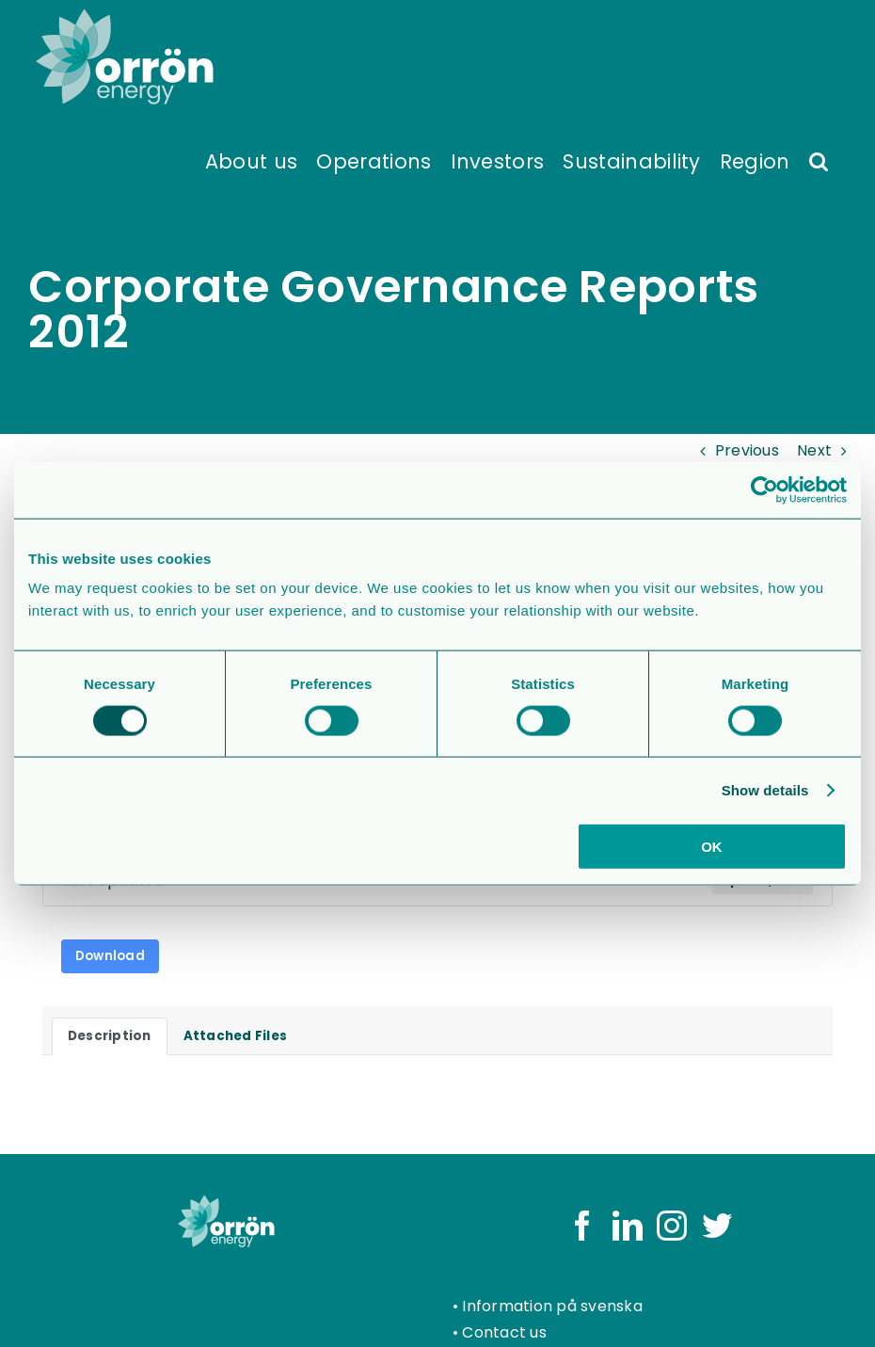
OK (712, 847)
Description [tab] (109, 1036)
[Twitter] (717, 1226)
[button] (818, 160)
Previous (747, 450)
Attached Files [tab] (235, 1036)
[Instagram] (672, 1226)
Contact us (504, 1332)
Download (110, 956)
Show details (765, 789)
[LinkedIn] (627, 1226)
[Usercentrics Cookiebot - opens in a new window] (764, 489)
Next (814, 450)
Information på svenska (552, 1306)
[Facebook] (582, 1226)
